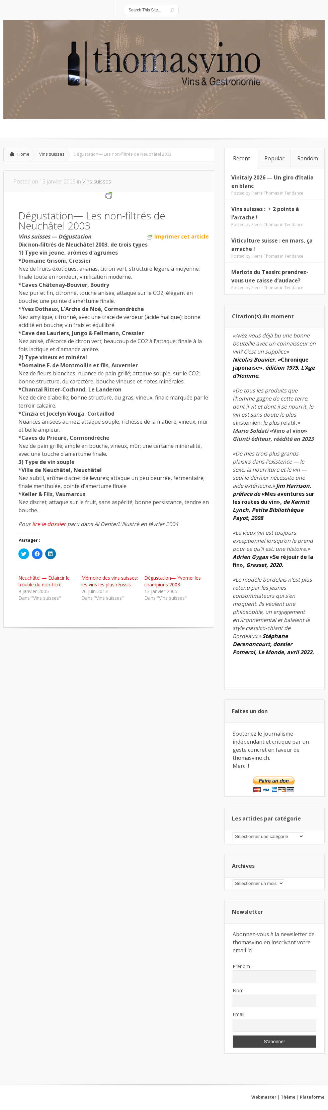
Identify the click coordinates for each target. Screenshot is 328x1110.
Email (238, 1014)
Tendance (293, 193)
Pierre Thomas (265, 193)
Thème (288, 1097)
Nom (238, 990)
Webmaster (263, 1097)
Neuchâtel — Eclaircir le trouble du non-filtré (44, 581)
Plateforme (312, 1097)
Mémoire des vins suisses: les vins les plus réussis (109, 581)
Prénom (241, 966)
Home (23, 154)
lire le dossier (49, 524)
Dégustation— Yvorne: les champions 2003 (172, 581)
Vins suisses (52, 154)
